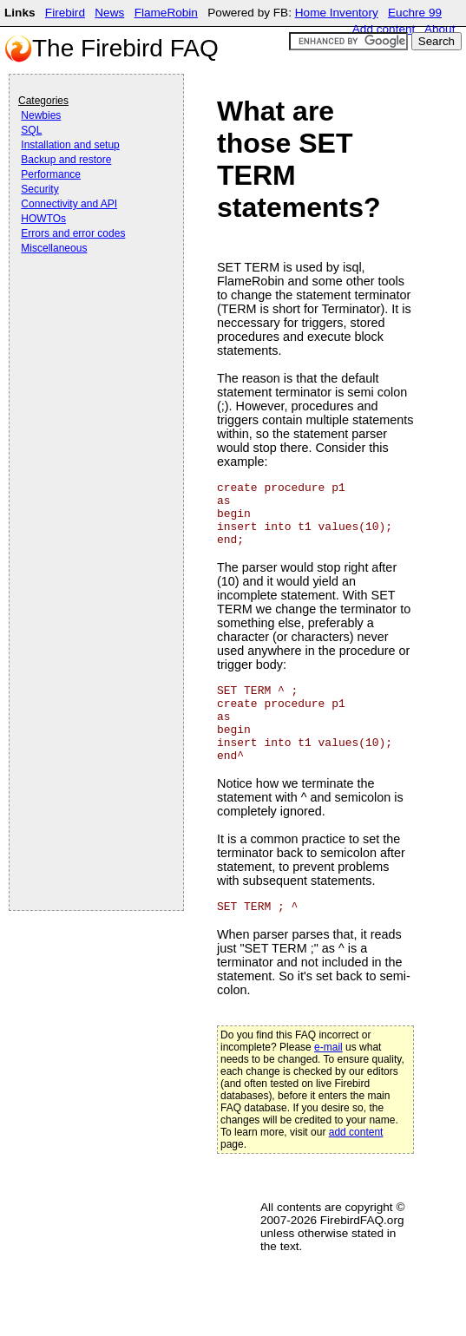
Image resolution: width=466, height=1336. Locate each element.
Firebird (65, 12)
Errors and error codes (73, 233)
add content (356, 1132)
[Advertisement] (87, 305)
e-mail (328, 1047)
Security (39, 189)
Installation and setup (70, 145)
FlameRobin (166, 12)
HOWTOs (43, 219)
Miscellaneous (54, 248)
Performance (51, 174)
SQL (31, 130)
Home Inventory (336, 12)
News (109, 12)
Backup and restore (66, 160)
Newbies (41, 115)
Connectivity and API (69, 204)
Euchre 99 (415, 12)
